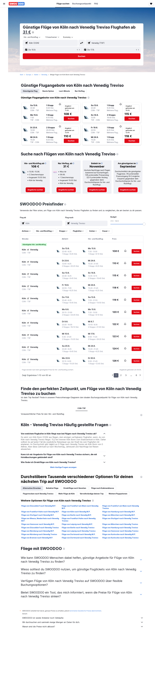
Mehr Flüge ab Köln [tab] (67, 494)
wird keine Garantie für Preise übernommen (85, 611)
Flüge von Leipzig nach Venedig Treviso (79, 531)
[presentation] (33, 32)
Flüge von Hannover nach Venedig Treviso (120, 531)
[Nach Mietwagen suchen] (4, 21)
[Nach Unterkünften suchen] (4, 16)
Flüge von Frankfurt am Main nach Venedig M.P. (80, 507)
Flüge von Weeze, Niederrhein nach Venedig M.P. (40, 519)
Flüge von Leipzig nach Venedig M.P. (77, 524)
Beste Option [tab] (48, 91)
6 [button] (136, 375)
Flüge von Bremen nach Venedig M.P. (37, 538)
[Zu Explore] (4, 31)
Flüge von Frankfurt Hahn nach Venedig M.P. (40, 512)
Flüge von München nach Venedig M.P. (118, 515)
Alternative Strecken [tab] (32, 488)
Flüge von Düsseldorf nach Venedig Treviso (40, 528)
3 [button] (126, 375)
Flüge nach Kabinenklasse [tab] (102, 488)
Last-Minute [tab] (64, 91)
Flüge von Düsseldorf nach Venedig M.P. (38, 506)
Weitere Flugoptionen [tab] (118, 494)
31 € (27, 32)
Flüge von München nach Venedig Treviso (120, 524)
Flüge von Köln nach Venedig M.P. (76, 512)
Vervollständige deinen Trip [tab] (92, 494)
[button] (4, 3)
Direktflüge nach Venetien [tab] (75, 488)
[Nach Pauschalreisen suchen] (4, 26)
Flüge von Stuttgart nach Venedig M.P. (37, 515)
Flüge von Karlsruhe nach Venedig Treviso (120, 538)
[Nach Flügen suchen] (4, 11)
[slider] (144, 224)
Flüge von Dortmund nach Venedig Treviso (80, 538)
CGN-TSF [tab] (82, 408)
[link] (35, 189)
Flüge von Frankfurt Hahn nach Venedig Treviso (79, 519)
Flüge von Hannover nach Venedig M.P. (38, 524)
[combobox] (32, 37)
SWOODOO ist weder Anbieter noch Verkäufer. (82, 617)
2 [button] (121, 375)
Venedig (44, 75)
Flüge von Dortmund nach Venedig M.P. (79, 534)
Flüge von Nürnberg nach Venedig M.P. (37, 531)
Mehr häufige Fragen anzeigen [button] (63, 467)
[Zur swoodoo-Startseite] (17, 3)
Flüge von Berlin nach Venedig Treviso (78, 528)
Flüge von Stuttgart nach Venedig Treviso (120, 518)
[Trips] (4, 38)
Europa (28, 75)
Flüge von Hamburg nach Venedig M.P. (118, 512)
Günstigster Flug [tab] (30, 91)
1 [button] (116, 375)
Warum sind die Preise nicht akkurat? (82, 626)
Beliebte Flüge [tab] (52, 488)
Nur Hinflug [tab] (80, 91)
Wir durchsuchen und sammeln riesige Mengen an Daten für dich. (82, 622)
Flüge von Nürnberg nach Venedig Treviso (39, 534)
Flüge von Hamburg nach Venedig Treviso (120, 528)
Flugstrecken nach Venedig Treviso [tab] (38, 494)
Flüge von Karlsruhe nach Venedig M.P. (119, 534)
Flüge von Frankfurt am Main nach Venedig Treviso (120, 507)
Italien (36, 75)
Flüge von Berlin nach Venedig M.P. (77, 515)
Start (21, 75)
